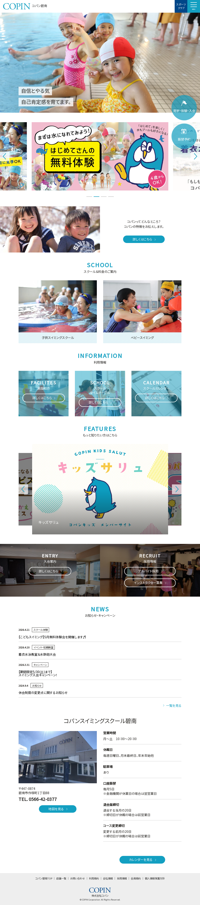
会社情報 (108, 878)
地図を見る (58, 809)
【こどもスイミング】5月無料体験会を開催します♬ (87, 637)
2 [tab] (96, 196)
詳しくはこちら (145, 239)
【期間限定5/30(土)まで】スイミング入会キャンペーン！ (40, 673)
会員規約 (136, 878)
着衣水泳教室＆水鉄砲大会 (37, 654)
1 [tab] (89, 196)
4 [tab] (111, 196)
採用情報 (122, 878)
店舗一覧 (61, 878)
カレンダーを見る (143, 859)
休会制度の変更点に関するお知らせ (43, 692)
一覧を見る (171, 705)
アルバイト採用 (150, 571)
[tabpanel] (100, 156)
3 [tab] (104, 196)
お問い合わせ (77, 878)
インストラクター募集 (150, 582)
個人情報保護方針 (155, 878)
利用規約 (94, 878)
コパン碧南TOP (43, 878)
